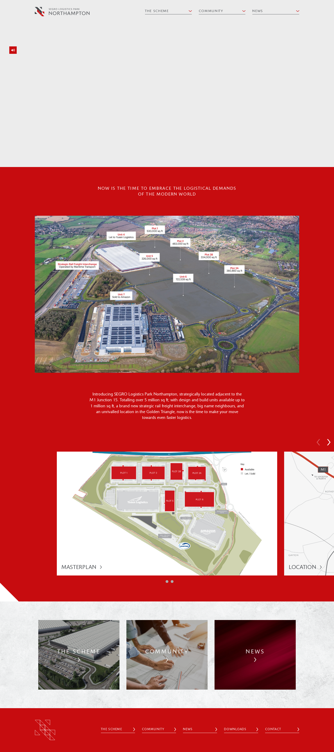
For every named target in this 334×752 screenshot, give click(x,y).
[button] (318, 443)
